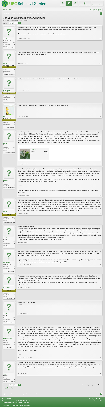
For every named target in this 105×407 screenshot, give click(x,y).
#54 (100, 128)
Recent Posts (7, 9)
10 (14, 148)
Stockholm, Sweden (10, 153)
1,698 (13, 69)
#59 (100, 272)
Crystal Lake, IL (11, 349)
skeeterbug (6, 39)
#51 (100, 47)
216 (14, 123)
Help (93, 401)
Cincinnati (12, 383)
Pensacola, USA (11, 47)
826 (14, 42)
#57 (100, 222)
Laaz (4, 117)
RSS (102, 401)
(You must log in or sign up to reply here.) (92, 386)
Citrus (11, 20)
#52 (100, 74)
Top (99, 401)
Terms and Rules (98, 403)
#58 (100, 247)
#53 (100, 101)
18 (14, 344)
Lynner (5, 181)
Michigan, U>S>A (11, 101)
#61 (100, 324)
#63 (100, 383)
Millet (5, 64)
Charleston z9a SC (10, 128)
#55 (100, 164)
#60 (100, 299)
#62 (100, 359)
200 (14, 96)
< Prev (11, 23)
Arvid (5, 144)
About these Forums (97, 5)
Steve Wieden (7, 340)
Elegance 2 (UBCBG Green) (9, 401)
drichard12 (6, 90)
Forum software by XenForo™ (16, 403)
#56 (100, 196)
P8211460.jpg (34, 150)
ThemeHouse (25, 404)
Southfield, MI (11, 188)
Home (96, 401)
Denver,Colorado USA (10, 74)
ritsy (19, 20)
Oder (4, 376)
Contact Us (87, 401)
